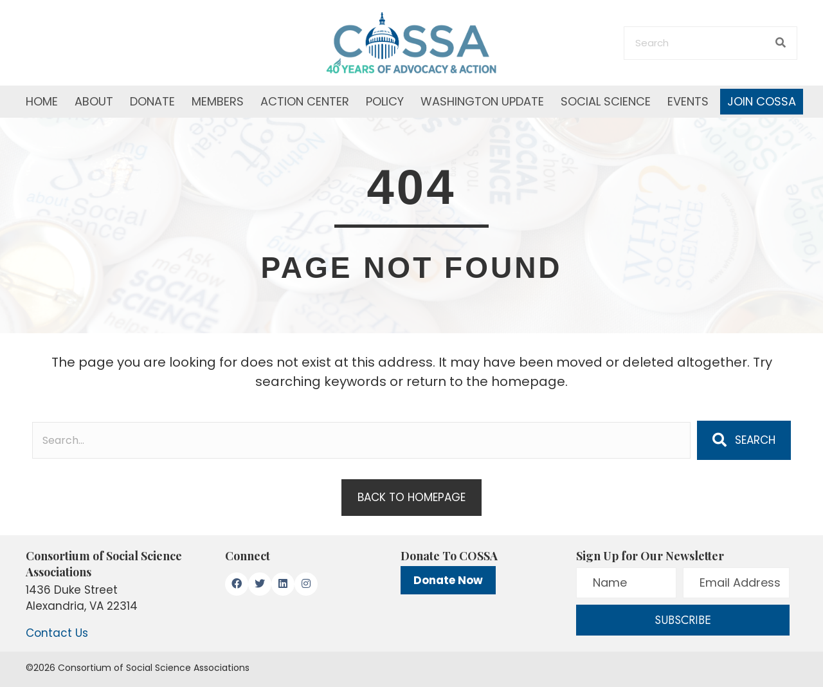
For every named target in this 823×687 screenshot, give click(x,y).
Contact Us (57, 633)
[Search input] (361, 440)
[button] (744, 440)
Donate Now (448, 580)
